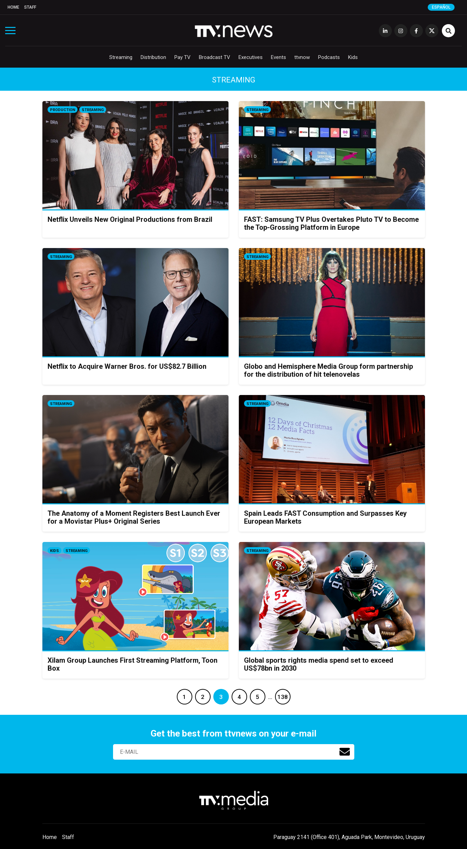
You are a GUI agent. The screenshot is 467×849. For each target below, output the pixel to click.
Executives (250, 57)
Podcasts (329, 57)
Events (278, 57)
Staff (30, 7)
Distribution (153, 57)
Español (441, 7)
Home (13, 7)
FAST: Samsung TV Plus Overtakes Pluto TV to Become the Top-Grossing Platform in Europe (331, 223)
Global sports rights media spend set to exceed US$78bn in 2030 (318, 664)
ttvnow (302, 57)
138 (282, 696)
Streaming (120, 57)
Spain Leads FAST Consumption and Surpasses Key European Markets (325, 517)
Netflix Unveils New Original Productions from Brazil (130, 219)
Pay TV (182, 57)
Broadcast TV (214, 57)
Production (62, 110)
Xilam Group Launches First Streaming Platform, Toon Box (132, 664)
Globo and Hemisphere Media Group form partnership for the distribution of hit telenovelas (328, 370)
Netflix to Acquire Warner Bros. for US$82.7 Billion (127, 366)
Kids (353, 57)
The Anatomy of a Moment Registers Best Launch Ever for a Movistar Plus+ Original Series (134, 517)
